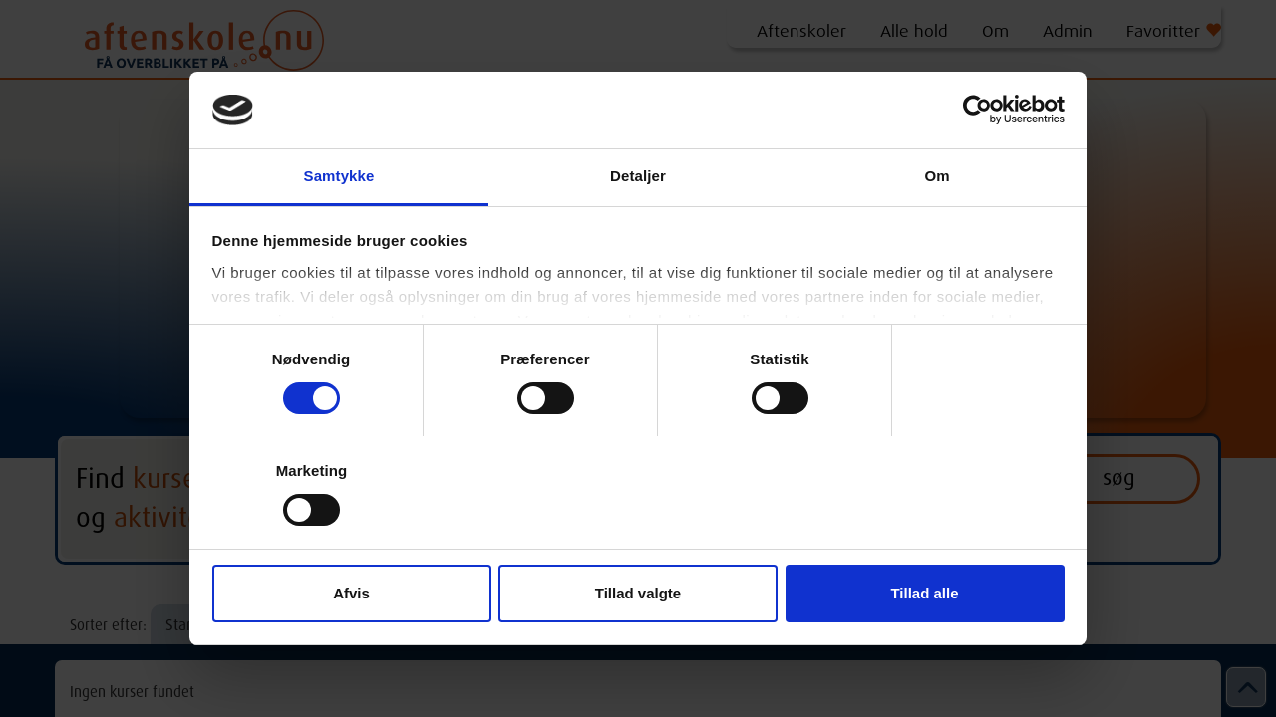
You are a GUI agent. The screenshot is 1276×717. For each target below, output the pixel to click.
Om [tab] (936, 175)
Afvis (351, 593)
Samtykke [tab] (339, 175)
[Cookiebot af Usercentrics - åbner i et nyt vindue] (977, 109)
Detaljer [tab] (638, 175)
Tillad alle (924, 593)
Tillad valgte (638, 593)
